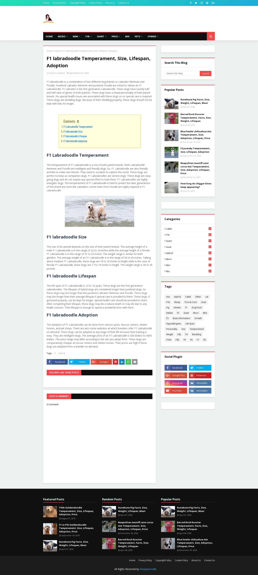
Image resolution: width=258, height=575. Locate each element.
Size (183, 329)
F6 (191, 339)
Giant (188, 240)
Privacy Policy (59, 2)
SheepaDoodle (148, 569)
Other (198, 296)
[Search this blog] (182, 73)
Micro (188, 259)
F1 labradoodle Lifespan (75, 136)
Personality (171, 329)
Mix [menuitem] (127, 36)
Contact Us (123, 2)
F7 (198, 339)
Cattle (188, 228)
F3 (167, 318)
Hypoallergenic (173, 323)
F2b (179, 334)
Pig (167, 307)
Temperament (197, 329)
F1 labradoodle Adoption (75, 141)
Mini (188, 265)
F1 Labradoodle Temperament (78, 126)
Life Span (190, 323)
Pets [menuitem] (137, 36)
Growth (198, 318)
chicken (177, 307)
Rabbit (169, 312)
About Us (110, 2)
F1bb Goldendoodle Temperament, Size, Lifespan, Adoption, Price (76, 511)
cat (206, 296)
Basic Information (181, 318)
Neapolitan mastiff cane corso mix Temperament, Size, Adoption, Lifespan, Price (195, 168)
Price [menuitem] (115, 36)
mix (188, 271)
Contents (69, 121)
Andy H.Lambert (57, 73)
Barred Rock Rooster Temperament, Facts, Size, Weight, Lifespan (195, 118)
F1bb (168, 339)
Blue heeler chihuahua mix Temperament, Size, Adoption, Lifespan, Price (195, 135)
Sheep (177, 302)
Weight (169, 334)
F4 (186, 334)
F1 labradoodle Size (73, 131)
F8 (204, 339)
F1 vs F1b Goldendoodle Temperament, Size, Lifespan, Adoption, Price (76, 528)
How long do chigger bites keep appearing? (195, 185)
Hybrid (57, 50)
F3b (177, 339)
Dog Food (197, 307)
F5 (185, 339)
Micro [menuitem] (61, 36)
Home (46, 2)
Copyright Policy (77, 2)
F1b (188, 234)
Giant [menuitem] (100, 36)
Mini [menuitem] (75, 36)
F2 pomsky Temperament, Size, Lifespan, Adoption (195, 150)
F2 (178, 312)
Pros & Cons (191, 302)
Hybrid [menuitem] (152, 36)
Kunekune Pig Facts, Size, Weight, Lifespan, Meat (195, 101)
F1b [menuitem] (87, 36)
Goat (188, 247)
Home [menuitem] (49, 36)
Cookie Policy (95, 2)
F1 (55, 353)
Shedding (196, 334)
